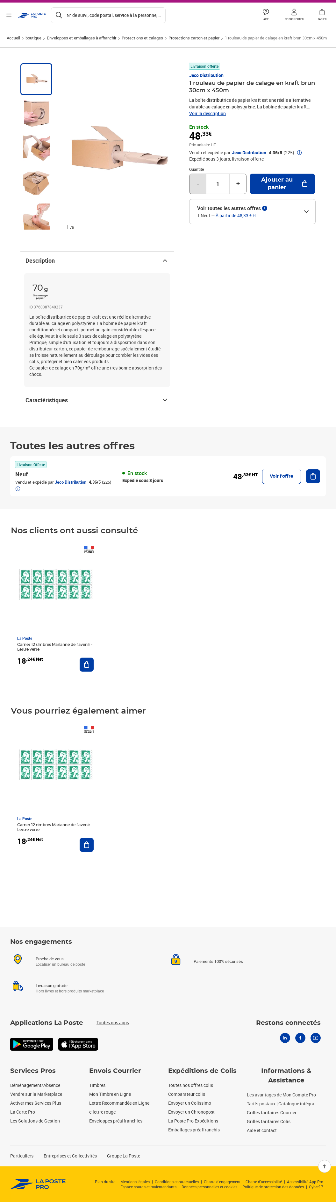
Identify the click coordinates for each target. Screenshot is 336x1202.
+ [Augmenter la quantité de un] (238, 183)
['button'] (32, 15)
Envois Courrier (115, 1071)
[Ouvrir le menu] (9, 15)
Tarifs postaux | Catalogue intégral (281, 1104)
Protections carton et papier (193, 38)
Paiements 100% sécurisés (218, 961)
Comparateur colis (186, 1094)
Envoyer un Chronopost (191, 1112)
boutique (33, 38)
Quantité (196, 169)
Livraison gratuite (52, 985)
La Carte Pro (22, 1112)
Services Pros (33, 1071)
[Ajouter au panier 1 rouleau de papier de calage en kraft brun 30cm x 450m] (282, 184)
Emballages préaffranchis (194, 1130)
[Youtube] (316, 1038)
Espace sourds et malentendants (148, 1186)
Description (97, 260)
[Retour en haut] (324, 1166)
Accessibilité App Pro (305, 1181)
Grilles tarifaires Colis (268, 1121)
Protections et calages (142, 38)
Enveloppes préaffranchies (115, 1121)
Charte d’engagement (222, 1181)
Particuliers (21, 1156)
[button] (294, 15)
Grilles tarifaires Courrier (272, 1112)
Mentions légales (135, 1181)
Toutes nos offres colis (190, 1085)
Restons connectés (288, 1023)
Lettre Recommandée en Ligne (119, 1103)
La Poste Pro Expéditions (193, 1121)
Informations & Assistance (286, 1076)
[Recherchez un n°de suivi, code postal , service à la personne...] (108, 15)
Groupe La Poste (123, 1156)
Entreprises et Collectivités (70, 1156)
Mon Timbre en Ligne (110, 1094)
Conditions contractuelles (177, 1181)
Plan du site (105, 1181)
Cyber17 (316, 1186)
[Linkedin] (285, 1038)
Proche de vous (50, 959)
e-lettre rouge (102, 1112)
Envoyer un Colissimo (189, 1103)
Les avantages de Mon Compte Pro (281, 1095)
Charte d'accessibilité (264, 1181)
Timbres (97, 1085)
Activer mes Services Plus (35, 1103)
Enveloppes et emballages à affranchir (81, 38)
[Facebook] (300, 1038)
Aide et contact (262, 1130)
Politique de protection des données (273, 1186)
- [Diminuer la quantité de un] (198, 183)
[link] (38, 1184)
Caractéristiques (97, 400)
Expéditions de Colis (202, 1071)
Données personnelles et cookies (209, 1186)
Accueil (13, 38)
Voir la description (207, 113)
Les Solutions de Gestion (35, 1121)
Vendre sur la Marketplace (36, 1094)
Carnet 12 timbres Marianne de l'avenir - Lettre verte (55, 647)
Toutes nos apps (113, 1022)
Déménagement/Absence (35, 1085)
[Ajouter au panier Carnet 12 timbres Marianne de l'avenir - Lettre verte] (86, 664)
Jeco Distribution (206, 75)
